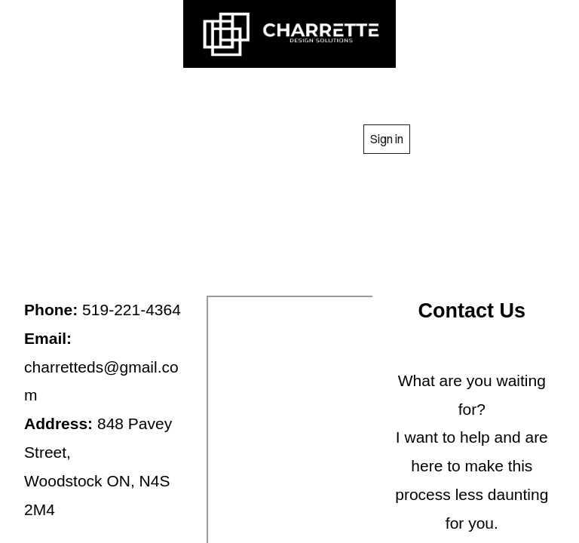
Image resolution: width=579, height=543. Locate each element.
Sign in (386, 138)
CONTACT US (264, 139)
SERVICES (328, 93)
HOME (108, 93)
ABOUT (209, 93)
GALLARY (457, 93)
